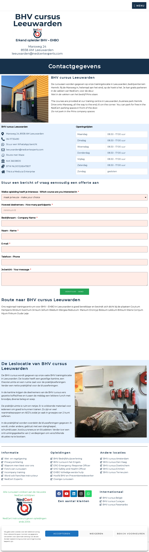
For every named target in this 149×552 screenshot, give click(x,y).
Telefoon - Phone (10, 256)
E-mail (5, 243)
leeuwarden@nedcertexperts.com (37, 53)
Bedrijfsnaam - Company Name (18, 218)
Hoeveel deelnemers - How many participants (26, 205)
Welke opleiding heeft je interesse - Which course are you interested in (39, 192)
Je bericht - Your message (15, 269)
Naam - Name (9, 230)
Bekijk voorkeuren (131, 533)
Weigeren (96, 533)
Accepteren (61, 533)
